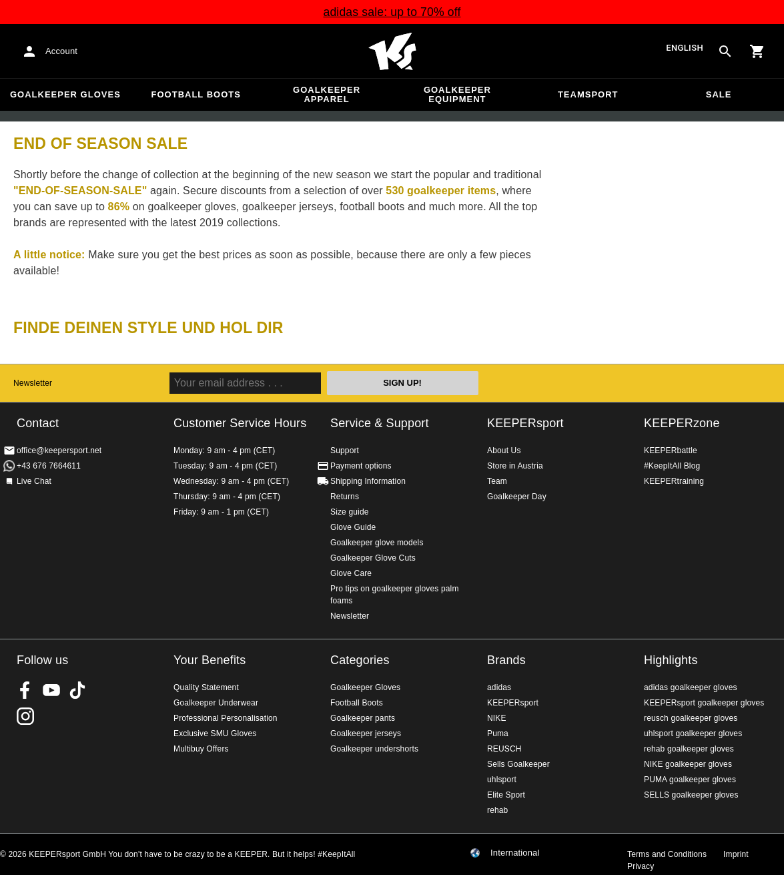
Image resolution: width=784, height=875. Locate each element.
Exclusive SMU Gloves (214, 733)
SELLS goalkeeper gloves (691, 795)
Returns (344, 496)
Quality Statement (206, 687)
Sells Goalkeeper (518, 764)
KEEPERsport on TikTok (77, 690)
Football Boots (196, 94)
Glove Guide (353, 527)
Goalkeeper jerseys (365, 733)
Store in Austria (515, 466)
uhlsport (501, 779)
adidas (499, 687)
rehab (497, 810)
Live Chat (34, 481)
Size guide (349, 512)
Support (344, 450)
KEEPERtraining (674, 481)
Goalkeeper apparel (326, 94)
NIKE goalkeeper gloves (688, 764)
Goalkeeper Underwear (215, 702)
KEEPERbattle (670, 450)
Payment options (361, 466)
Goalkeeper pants (362, 718)
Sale (719, 94)
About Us (504, 450)
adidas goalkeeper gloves (690, 687)
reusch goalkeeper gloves (690, 718)
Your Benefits (209, 660)
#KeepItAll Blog (672, 466)
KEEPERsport (525, 423)
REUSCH (504, 749)
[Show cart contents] (757, 51)
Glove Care (351, 573)
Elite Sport (506, 795)
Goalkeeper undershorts (374, 749)
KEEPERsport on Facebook (25, 690)
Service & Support (379, 423)
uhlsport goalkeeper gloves (693, 733)
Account (61, 51)
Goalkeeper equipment (457, 94)
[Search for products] (725, 51)
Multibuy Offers (201, 749)
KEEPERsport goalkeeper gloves (704, 702)
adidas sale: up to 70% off (391, 12)
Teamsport (588, 94)
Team (497, 481)
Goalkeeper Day (516, 496)
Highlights (671, 660)
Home (392, 51)
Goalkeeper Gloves (65, 94)
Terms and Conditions (667, 854)
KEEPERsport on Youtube (51, 690)
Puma (497, 733)
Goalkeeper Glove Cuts (373, 558)
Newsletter (32, 383)
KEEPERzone (682, 423)
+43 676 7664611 (49, 466)
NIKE (496, 718)
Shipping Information (368, 481)
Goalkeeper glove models (377, 542)
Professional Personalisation (225, 718)
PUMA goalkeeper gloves (690, 779)
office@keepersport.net (59, 450)
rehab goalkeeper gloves (689, 749)
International (515, 853)
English (685, 48)
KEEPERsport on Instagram (25, 716)
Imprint (736, 854)
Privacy (640, 866)
